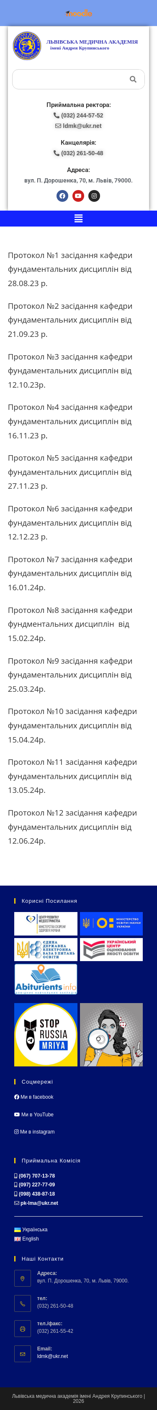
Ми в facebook (34, 1097)
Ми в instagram (34, 1132)
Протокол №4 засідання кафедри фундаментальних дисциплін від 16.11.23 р (70, 420)
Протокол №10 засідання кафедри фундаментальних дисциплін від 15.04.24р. (72, 725)
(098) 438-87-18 (37, 1194)
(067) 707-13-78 (37, 1176)
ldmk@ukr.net (52, 1356)
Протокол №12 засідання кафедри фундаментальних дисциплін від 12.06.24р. (72, 826)
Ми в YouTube (34, 1115)
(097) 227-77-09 (37, 1185)
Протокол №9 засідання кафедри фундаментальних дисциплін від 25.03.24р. (70, 674)
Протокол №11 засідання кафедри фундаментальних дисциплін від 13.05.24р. (72, 775)
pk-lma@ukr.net (39, 1203)
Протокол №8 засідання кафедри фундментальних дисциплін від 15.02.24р (70, 624)
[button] (78, 219)
